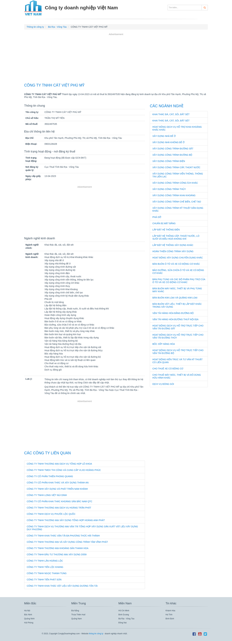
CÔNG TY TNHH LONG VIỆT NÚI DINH (47, 495)
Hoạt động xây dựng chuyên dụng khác (177, 257)
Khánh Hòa (170, 610)
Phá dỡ (156, 217)
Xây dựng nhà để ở (164, 136)
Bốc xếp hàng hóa (163, 344)
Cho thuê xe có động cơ (167, 368)
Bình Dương (123, 615)
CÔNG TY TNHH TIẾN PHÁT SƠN (44, 579)
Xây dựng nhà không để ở (168, 142)
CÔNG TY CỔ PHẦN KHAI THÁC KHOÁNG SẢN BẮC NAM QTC (59, 501)
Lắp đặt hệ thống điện (166, 229)
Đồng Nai (122, 623)
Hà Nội (27, 610)
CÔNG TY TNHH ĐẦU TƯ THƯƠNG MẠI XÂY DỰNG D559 (57, 554)
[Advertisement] (116, 58)
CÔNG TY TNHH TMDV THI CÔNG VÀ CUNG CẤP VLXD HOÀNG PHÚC (64, 470)
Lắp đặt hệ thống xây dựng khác (172, 245)
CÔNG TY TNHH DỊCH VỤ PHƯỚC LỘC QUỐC (51, 514)
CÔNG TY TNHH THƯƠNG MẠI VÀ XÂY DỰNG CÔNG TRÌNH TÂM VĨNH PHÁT (67, 542)
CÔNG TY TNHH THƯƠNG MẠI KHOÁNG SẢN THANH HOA (57, 548)
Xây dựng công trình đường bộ (172, 155)
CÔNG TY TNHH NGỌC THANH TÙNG (47, 573)
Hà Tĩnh (169, 615)
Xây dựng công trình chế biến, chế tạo (176, 201)
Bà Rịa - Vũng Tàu (126, 619)
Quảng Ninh (29, 619)
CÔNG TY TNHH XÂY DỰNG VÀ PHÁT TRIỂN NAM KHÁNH (57, 489)
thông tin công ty (96, 633)
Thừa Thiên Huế (78, 615)
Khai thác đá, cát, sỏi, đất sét (170, 114)
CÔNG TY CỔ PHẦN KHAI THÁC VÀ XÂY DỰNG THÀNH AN (58, 482)
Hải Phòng (28, 623)
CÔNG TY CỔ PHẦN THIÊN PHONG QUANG (50, 476)
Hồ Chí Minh (123, 610)
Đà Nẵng (75, 610)
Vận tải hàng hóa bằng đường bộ (173, 313)
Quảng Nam (76, 619)
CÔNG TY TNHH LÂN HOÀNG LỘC (45, 560)
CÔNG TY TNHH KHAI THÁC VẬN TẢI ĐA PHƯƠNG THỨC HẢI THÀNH (63, 535)
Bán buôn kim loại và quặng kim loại (174, 297)
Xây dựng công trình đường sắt (172, 148)
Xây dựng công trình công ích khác (175, 183)
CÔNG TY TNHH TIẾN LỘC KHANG (45, 567)
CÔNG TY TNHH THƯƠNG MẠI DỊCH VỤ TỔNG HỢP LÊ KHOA (59, 463)
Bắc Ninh (28, 615)
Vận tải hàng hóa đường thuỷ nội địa (175, 319)
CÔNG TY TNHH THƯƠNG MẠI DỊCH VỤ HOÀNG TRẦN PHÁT (59, 507)
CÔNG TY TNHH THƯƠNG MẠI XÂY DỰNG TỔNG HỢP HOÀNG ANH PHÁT (66, 520)
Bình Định (170, 619)
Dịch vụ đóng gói (163, 384)
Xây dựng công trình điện (168, 161)
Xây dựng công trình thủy (169, 189)
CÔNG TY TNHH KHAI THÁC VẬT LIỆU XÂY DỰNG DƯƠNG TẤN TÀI (62, 586)
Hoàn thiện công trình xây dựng (172, 251)
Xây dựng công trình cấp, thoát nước (176, 167)
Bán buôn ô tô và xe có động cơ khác (176, 264)
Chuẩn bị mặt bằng (164, 223)
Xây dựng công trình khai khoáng (173, 195)
